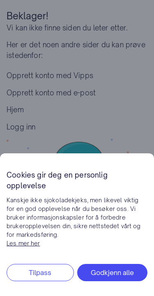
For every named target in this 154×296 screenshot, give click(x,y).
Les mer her (23, 243)
